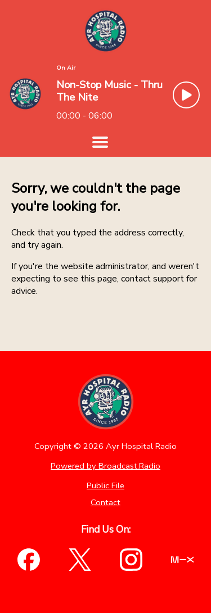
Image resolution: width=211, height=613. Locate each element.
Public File (105, 485)
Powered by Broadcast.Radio (105, 465)
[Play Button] (186, 94)
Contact (105, 502)
